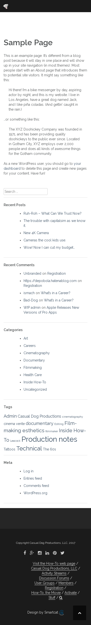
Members (66, 583)
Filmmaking (33, 368)
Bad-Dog (31, 300)
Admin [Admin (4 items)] (10, 416)
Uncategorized (35, 389)
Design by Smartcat (45, 612)
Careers (30, 346)
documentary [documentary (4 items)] (39, 423)
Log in (28, 471)
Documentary (34, 360)
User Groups (44, 583)
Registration (56, 273)
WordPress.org (35, 493)
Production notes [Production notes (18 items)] (49, 439)
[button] (60, 598)
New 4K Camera (36, 233)
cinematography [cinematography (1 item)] (72, 416)
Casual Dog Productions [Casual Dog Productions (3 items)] (39, 416)
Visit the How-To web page (54, 563)
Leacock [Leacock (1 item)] (15, 440)
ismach (29, 293)
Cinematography (37, 353)
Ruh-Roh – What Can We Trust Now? (53, 213)
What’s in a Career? (55, 293)
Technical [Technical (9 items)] (29, 448)
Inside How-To (35, 382)
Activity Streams (54, 573)
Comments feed (36, 486)
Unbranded (32, 273)
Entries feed (33, 478)
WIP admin (32, 307)
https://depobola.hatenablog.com (50, 281)
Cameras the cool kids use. (45, 240)
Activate (71, 593)
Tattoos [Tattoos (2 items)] (9, 449)
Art (26, 338)
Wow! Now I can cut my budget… (49, 247)
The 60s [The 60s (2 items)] (49, 449)
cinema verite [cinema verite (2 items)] (14, 424)
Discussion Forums (54, 578)
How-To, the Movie (46, 593)
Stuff (52, 597)
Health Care (33, 375)
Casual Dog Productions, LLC (54, 568)
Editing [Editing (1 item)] (59, 424)
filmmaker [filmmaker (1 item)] (51, 431)
